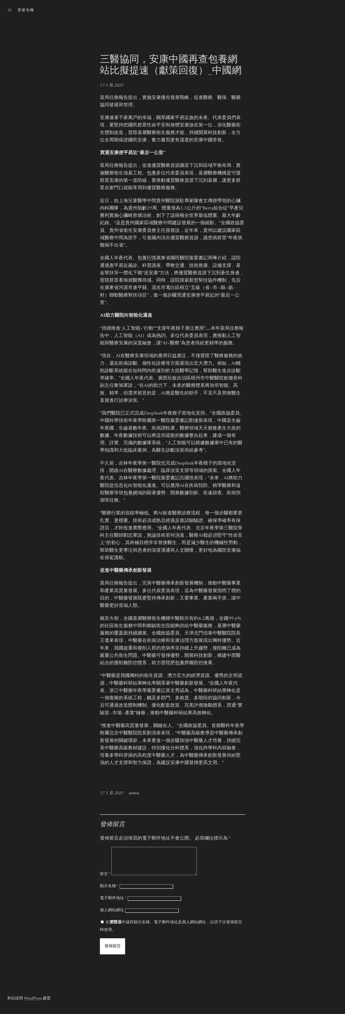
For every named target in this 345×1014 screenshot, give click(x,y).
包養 (151, 173)
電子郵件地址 (113, 904)
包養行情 (146, 258)
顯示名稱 (109, 892)
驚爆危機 (26, 10)
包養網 (130, 493)
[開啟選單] (9, 10)
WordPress (33, 1004)
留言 (105, 880)
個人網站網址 (112, 916)
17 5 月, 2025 (111, 86)
